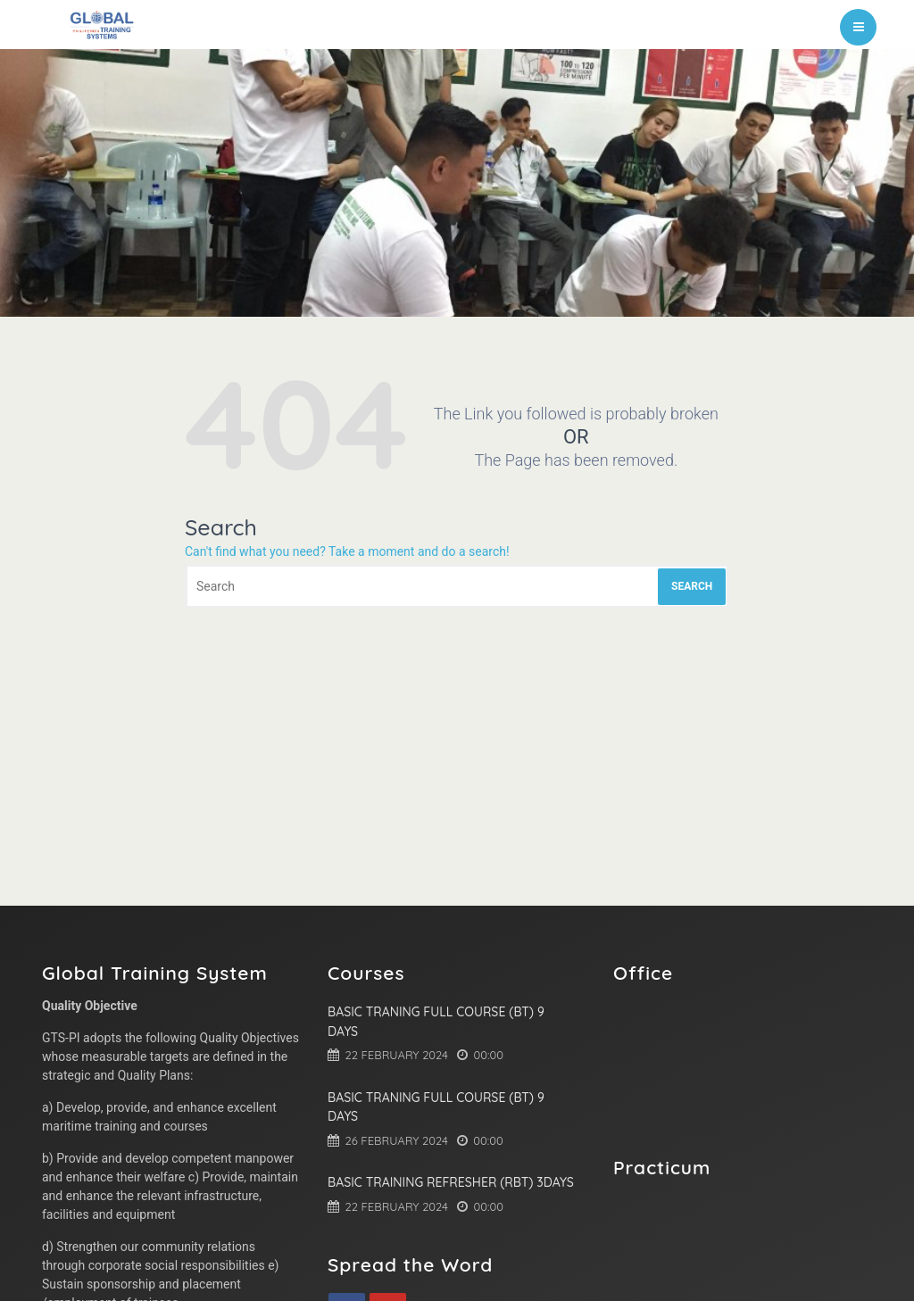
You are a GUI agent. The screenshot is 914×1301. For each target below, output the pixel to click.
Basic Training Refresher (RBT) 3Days (451, 1182)
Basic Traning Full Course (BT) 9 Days (436, 1022)
